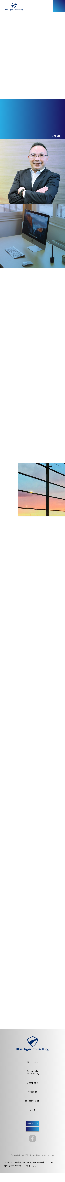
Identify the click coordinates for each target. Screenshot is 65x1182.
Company (32, 1082)
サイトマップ (32, 1174)
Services (32, 1061)
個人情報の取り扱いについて (41, 1171)
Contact (33, 1126)
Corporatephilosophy (32, 1072)
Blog (32, 1109)
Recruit (32, 1135)
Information (32, 1100)
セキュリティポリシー (14, 1174)
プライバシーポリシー (15, 1171)
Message (32, 1091)
